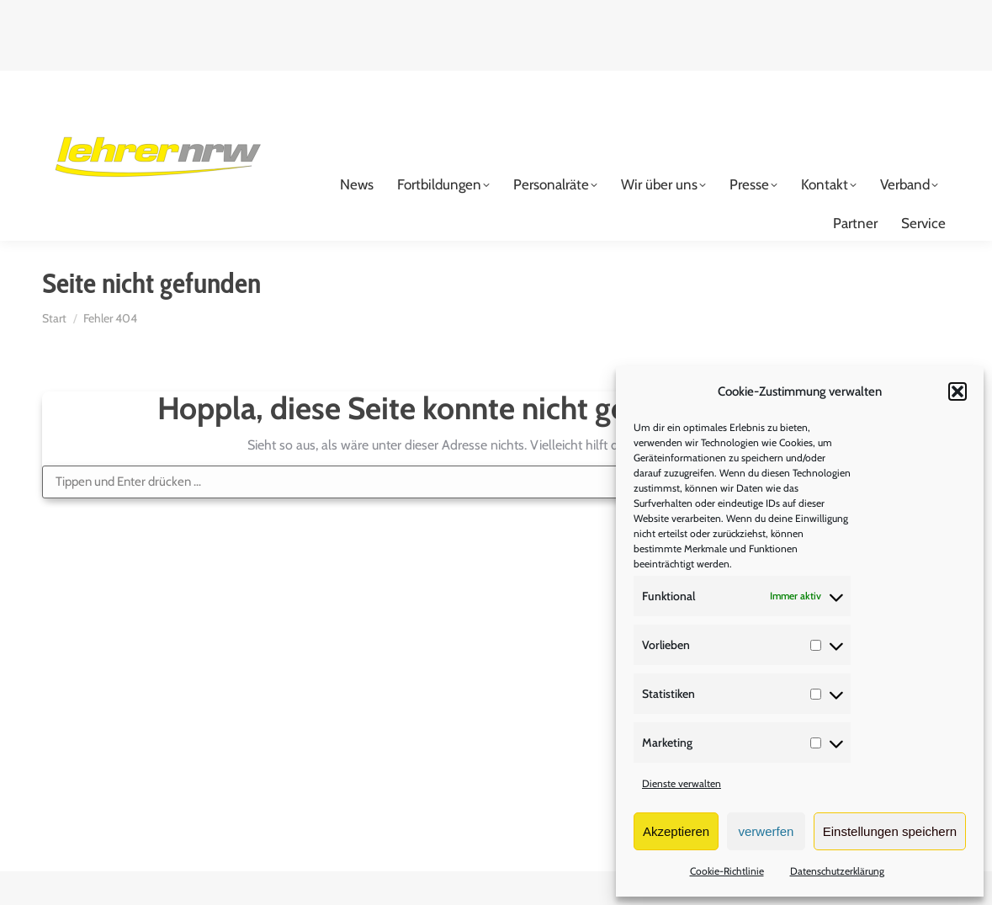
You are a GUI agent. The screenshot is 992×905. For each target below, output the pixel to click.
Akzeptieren (676, 831)
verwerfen (766, 831)
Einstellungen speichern (890, 831)
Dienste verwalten (681, 783)
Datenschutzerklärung (837, 871)
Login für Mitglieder (876, 85)
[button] (957, 391)
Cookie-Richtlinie (727, 871)
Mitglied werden (712, 85)
